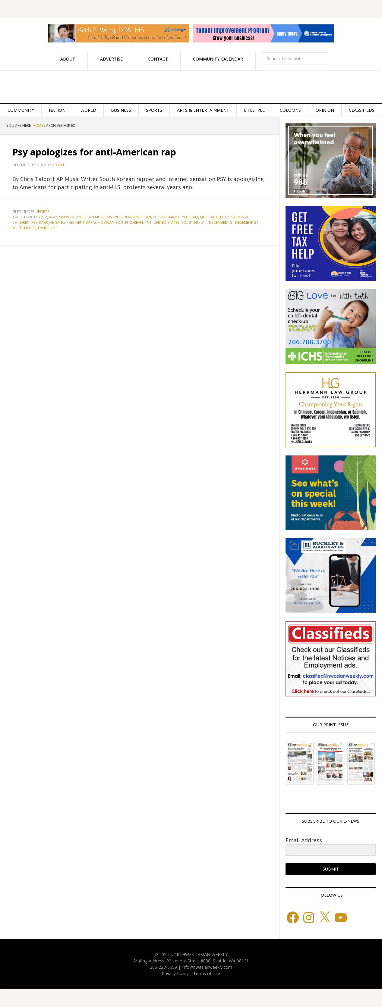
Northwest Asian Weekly (191, 86)
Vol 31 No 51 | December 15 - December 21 (219, 222)
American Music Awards (99, 217)
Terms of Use (206, 973)
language (47, 227)
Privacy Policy (175, 973)
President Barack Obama (90, 222)
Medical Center (214, 217)
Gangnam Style (173, 217)
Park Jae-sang (52, 222)
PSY (34, 222)
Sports (42, 211)
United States (166, 222)
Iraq (194, 217)
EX (155, 217)
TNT (148, 222)
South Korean (129, 222)
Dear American (137, 217)
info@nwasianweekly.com (207, 967)
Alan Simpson (61, 217)
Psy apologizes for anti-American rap (94, 152)
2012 (43, 217)
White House (24, 227)
